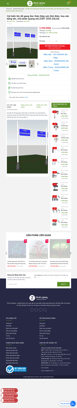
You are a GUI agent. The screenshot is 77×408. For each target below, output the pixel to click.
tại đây (26, 97)
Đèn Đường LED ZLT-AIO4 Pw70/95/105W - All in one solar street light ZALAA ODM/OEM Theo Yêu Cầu (65, 186)
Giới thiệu (8, 320)
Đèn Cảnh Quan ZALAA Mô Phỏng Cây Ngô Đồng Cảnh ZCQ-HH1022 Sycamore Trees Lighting (59, 263)
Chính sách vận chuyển (12, 352)
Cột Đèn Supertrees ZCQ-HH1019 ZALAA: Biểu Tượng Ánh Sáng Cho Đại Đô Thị (16, 263)
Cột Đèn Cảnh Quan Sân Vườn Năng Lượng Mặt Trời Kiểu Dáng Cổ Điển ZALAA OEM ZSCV (65, 138)
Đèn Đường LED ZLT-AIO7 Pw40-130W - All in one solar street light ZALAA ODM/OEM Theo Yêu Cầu (65, 222)
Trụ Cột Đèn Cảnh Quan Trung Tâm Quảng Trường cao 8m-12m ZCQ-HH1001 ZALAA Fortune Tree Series (38, 263)
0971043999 (45, 362)
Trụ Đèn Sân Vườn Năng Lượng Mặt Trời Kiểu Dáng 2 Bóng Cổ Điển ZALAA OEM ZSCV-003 (65, 126)
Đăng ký (63, 284)
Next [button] (37, 64)
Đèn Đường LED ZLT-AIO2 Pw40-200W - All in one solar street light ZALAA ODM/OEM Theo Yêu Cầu (65, 162)
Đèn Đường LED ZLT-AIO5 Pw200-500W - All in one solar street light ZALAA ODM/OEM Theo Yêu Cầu (65, 198)
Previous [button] (7, 64)
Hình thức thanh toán (12, 357)
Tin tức (8, 330)
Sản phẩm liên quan (38, 235)
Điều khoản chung (11, 342)
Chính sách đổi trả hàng (13, 349)
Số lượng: (42, 41)
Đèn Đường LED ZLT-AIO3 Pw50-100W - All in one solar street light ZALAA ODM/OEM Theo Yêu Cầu (65, 174)
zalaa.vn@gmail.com (47, 364)
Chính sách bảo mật (11, 344)
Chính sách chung (11, 327)
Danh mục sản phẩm (12, 322)
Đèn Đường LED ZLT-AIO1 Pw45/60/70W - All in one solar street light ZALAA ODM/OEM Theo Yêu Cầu (65, 150)
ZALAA (52, 371)
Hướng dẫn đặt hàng (12, 354)
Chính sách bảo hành (12, 347)
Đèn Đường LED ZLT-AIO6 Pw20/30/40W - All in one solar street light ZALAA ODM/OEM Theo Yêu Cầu (65, 210)
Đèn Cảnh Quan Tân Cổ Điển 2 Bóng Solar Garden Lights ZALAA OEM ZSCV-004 (65, 114)
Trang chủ (9, 317)
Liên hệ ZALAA (10, 332)
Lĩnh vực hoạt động (11, 325)
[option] (22, 43)
